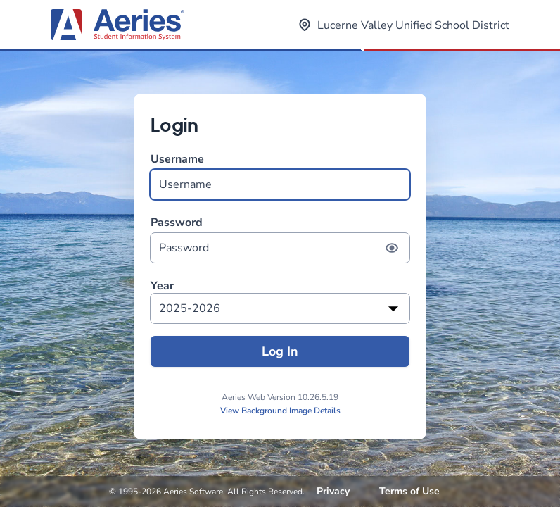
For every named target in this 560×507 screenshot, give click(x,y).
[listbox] (280, 308)
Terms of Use (409, 491)
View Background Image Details (280, 410)
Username (280, 175)
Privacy (333, 491)
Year (162, 286)
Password (280, 239)
